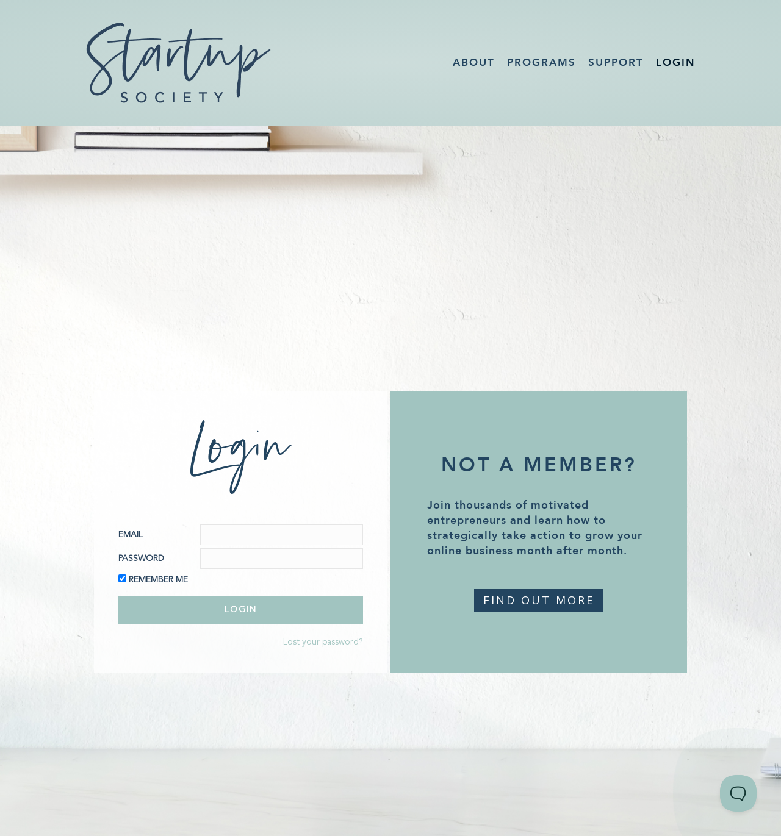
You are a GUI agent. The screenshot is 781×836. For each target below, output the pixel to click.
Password (141, 558)
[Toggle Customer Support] (738, 793)
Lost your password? (323, 642)
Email (130, 535)
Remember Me (158, 580)
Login (676, 62)
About (474, 62)
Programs (541, 62)
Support (616, 62)
